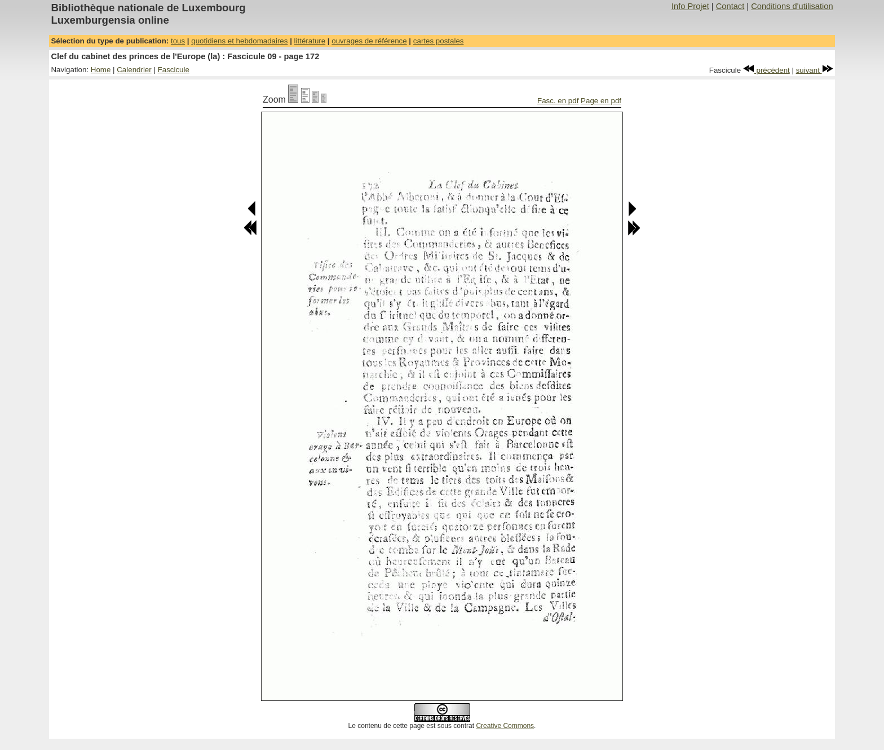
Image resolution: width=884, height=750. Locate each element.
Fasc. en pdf (557, 100)
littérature (310, 41)
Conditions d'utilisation (792, 6)
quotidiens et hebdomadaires (239, 41)
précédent (766, 70)
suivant (814, 70)
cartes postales (438, 41)
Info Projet (690, 6)
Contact (730, 6)
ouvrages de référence (369, 41)
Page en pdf (601, 100)
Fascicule (173, 69)
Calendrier (134, 69)
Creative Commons (505, 726)
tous (178, 41)
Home (101, 69)
